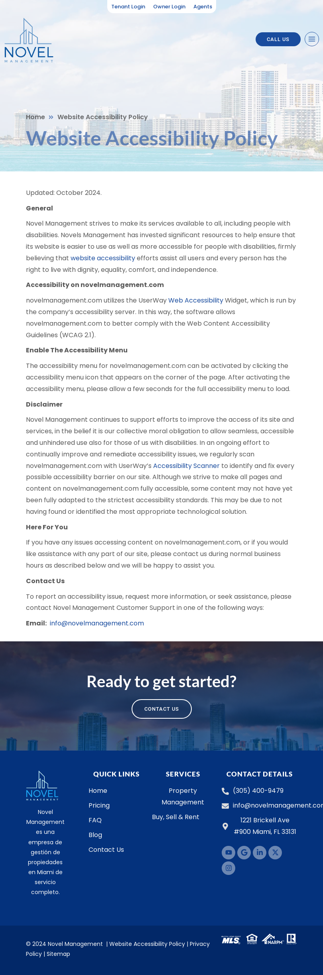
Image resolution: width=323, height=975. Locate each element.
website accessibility (103, 258)
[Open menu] (312, 39)
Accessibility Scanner (186, 465)
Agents (202, 6)
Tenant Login (128, 6)
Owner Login (169, 6)
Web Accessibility (195, 300)
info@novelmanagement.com (97, 623)
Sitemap (58, 954)
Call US (278, 39)
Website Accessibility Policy (147, 944)
